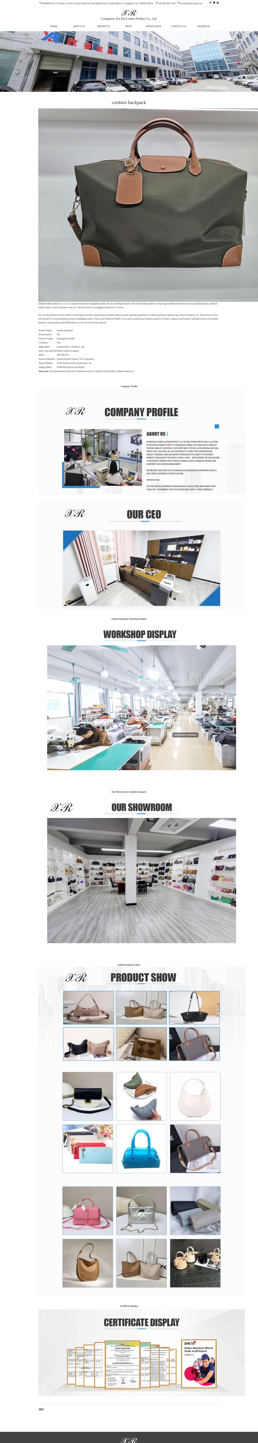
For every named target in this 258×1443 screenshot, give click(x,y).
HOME (53, 26)
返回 (40, 1409)
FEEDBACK (203, 26)
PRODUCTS (103, 26)
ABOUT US (79, 26)
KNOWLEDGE (153, 26)
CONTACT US (178, 26)
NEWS (128, 26)
